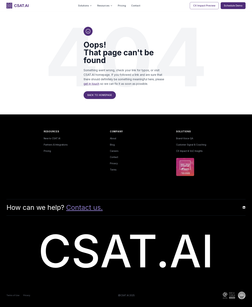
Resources (105, 5)
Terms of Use (12, 295)
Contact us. (84, 207)
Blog (112, 144)
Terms (113, 169)
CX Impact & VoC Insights (189, 151)
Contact (135, 5)
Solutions (85, 5)
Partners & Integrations (56, 144)
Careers (114, 151)
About (113, 138)
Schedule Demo (233, 5)
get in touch (91, 84)
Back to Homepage (99, 95)
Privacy (114, 163)
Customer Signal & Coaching (191, 144)
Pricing (122, 5)
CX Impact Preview (204, 5)
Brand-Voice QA (184, 138)
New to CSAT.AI (52, 138)
